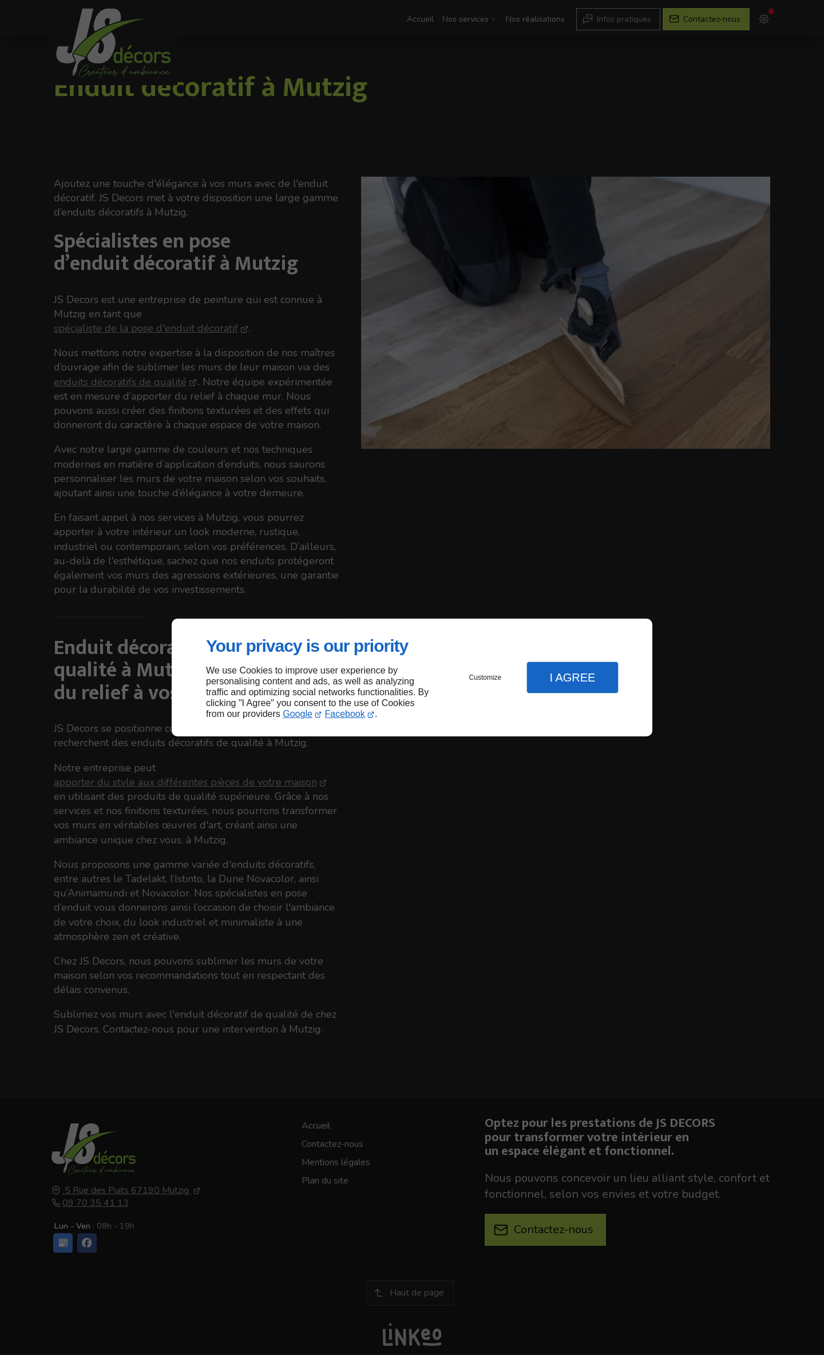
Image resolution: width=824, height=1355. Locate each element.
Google (297, 714)
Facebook (345, 714)
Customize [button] (485, 677)
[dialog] (412, 678)
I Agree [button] (572, 677)
